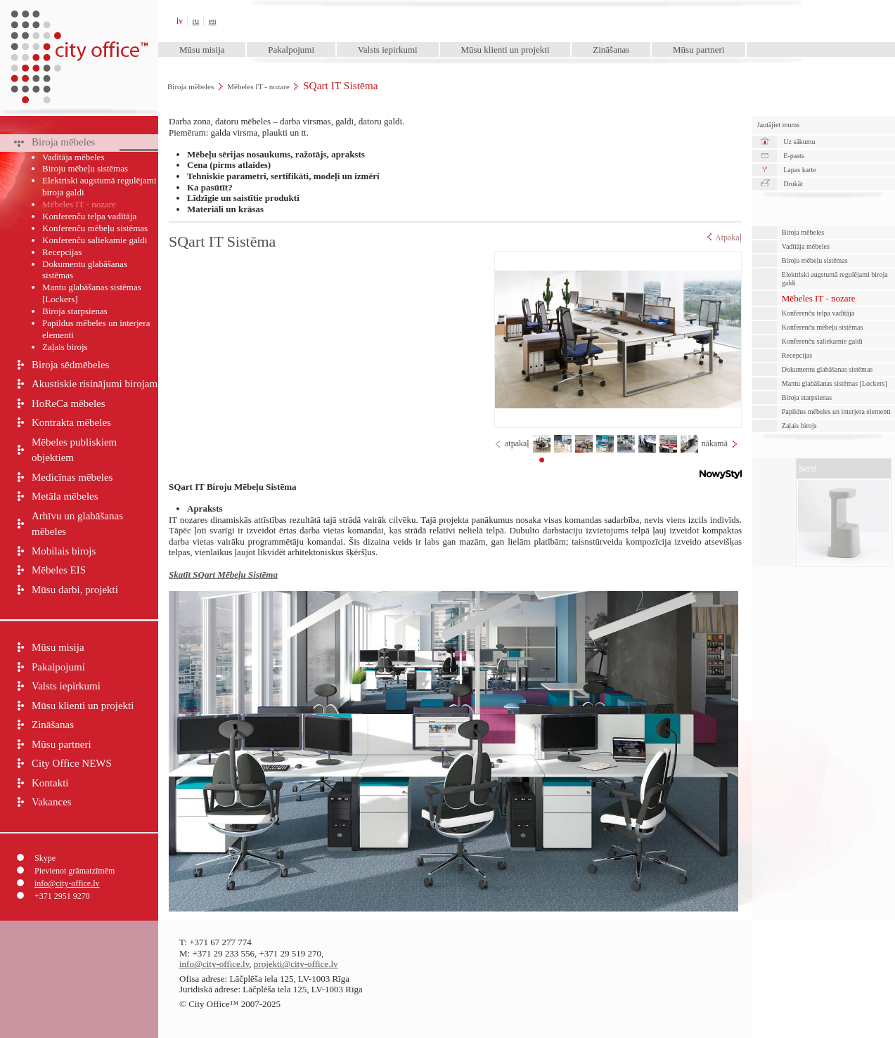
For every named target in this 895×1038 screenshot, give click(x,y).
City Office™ (79, 20)
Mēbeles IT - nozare (258, 86)
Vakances (52, 801)
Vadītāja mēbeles (73, 157)
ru (195, 21)
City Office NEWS (72, 763)
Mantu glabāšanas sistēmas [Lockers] (91, 293)
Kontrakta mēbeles (71, 422)
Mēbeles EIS (59, 570)
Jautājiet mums (778, 125)
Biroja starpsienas (75, 311)
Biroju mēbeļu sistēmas (85, 168)
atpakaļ (517, 443)
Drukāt (793, 184)
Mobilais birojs (64, 551)
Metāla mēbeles (65, 496)
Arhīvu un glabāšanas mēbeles (77, 524)
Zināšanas (611, 49)
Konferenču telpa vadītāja (89, 216)
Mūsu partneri (698, 49)
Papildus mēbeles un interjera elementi (96, 329)
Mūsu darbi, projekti (75, 589)
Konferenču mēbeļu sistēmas (95, 228)
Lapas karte (799, 170)
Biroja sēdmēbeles (70, 364)
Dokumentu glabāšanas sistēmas (84, 270)
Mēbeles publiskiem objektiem (74, 450)
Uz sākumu (799, 141)
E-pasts (793, 156)
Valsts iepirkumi (388, 49)
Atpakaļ (724, 237)
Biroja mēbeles (190, 86)
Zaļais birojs (65, 347)
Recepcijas (62, 252)
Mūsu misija (202, 49)
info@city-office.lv (66, 883)
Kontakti (50, 783)
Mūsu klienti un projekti (505, 49)
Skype (45, 858)
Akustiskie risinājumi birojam (94, 383)
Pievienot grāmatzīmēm (74, 871)
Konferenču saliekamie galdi (94, 240)
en (213, 21)
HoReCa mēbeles (68, 403)
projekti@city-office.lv (296, 964)
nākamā (715, 443)
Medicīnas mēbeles (72, 477)
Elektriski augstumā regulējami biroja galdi (99, 186)
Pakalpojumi (291, 49)
